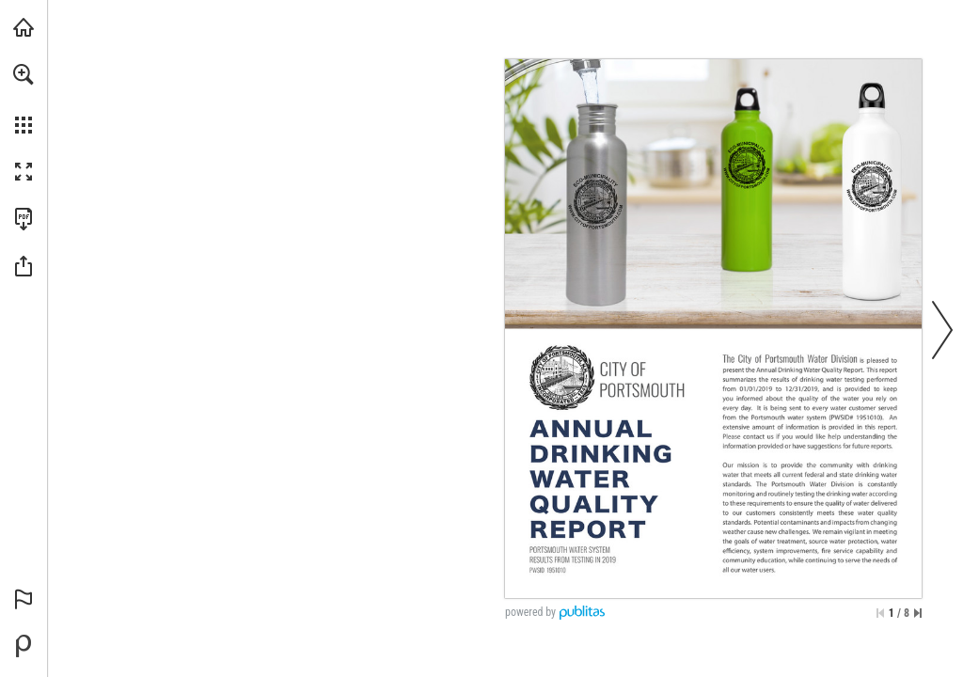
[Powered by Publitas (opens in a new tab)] (23, 645)
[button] (23, 74)
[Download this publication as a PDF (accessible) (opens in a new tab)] (23, 219)
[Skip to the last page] (918, 613)
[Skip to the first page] (880, 613)
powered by (530, 612)
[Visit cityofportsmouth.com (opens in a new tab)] (23, 27)
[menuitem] (23, 99)
